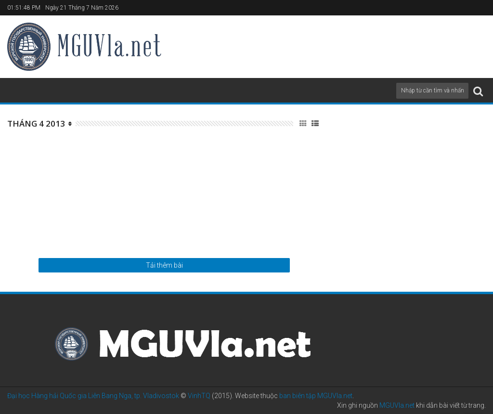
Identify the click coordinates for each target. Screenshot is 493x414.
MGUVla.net (397, 405)
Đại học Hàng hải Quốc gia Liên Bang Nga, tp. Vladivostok (93, 396)
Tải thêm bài (164, 265)
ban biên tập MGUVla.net (315, 396)
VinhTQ (199, 396)
